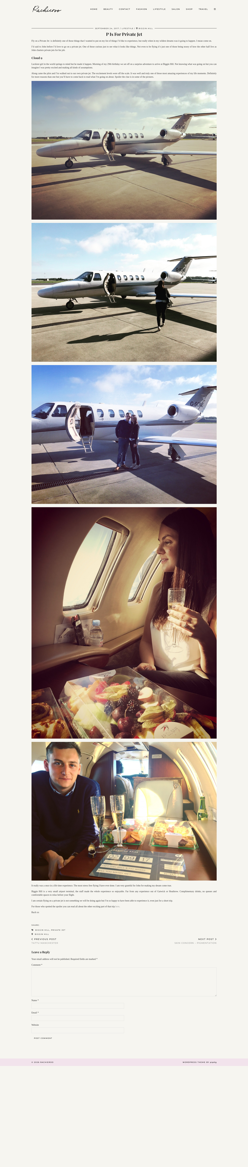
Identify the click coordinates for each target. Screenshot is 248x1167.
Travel (203, 9)
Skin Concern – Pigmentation (196, 941)
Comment (37, 965)
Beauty (108, 9)
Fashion (141, 9)
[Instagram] (215, 9)
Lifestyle (159, 9)
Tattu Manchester (45, 941)
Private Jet (58, 930)
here (117, 906)
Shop (189, 9)
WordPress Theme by (200, 1062)
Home (94, 9)
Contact (124, 9)
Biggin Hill (42, 930)
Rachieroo (47, 9)
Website (35, 1025)
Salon (176, 9)
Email (35, 1012)
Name (35, 1000)
